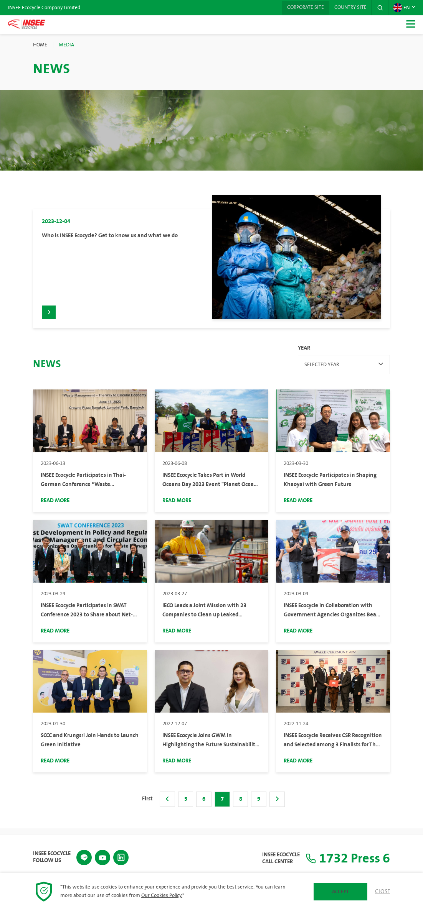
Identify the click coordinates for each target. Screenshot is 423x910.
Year (304, 353)
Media (66, 45)
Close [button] (382, 891)
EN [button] (401, 7)
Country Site (349, 7)
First (147, 803)
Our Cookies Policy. (161, 895)
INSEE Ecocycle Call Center (276, 858)
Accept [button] (340, 891)
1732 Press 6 (345, 858)
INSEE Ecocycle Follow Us (52, 857)
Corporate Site (302, 7)
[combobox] (344, 369)
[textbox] (344, 369)
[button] (379, 7)
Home (40, 45)
